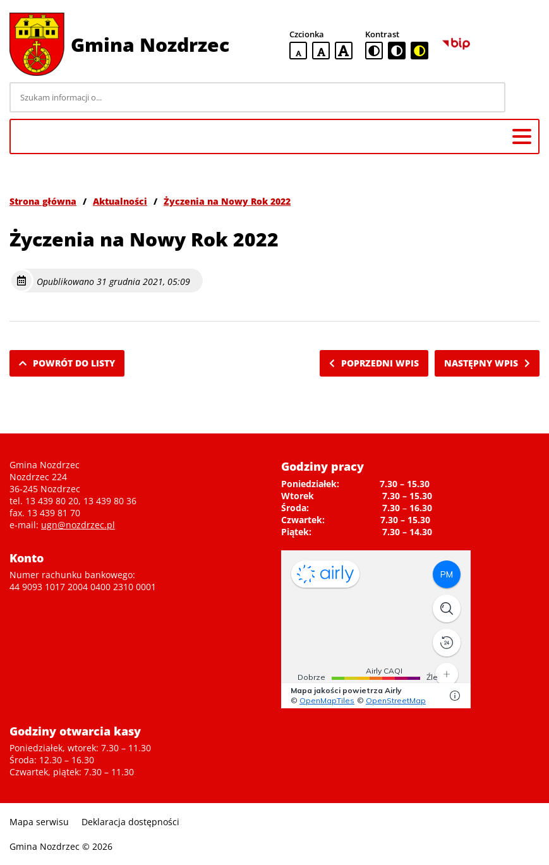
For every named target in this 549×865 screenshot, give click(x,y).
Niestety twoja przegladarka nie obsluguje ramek (376, 629)
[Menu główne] (522, 136)
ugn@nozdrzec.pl (78, 525)
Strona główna (42, 201)
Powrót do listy (67, 363)
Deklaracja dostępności (130, 822)
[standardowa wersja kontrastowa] (374, 50)
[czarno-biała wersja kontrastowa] (397, 50)
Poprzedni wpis (374, 363)
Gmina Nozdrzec (150, 44)
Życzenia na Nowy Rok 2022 (227, 201)
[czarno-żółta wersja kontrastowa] (419, 50)
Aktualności (120, 201)
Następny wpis (487, 363)
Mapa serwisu (39, 822)
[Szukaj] (524, 97)
